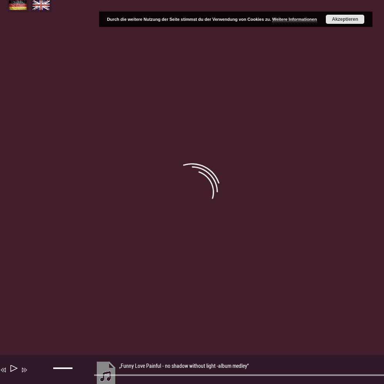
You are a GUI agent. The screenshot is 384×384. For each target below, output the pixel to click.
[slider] (64, 374)
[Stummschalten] (35, 375)
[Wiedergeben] (13, 370)
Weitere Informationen (294, 19)
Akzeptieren (345, 19)
